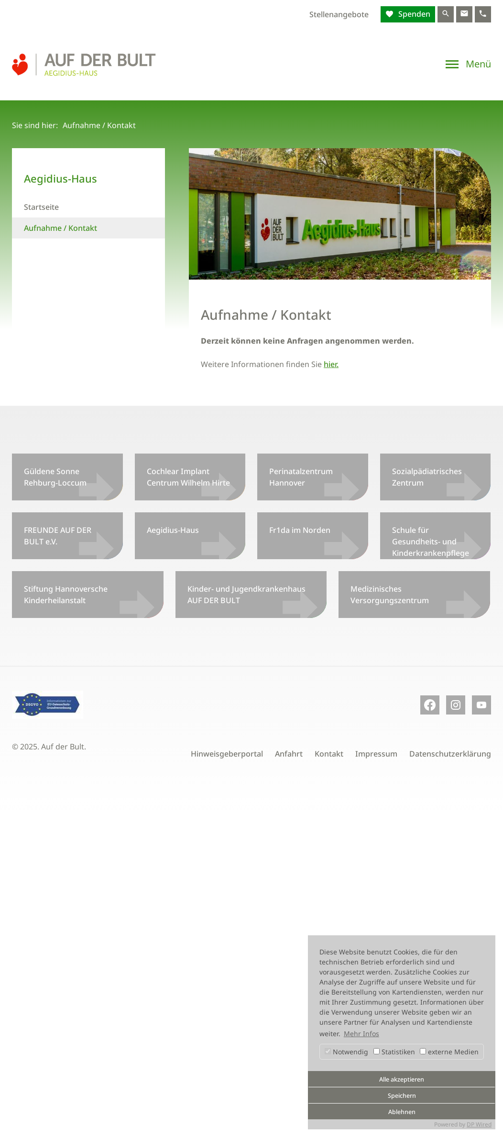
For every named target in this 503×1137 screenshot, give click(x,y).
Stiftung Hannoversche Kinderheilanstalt (66, 595)
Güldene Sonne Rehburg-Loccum (55, 477)
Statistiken (394, 1051)
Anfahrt (289, 753)
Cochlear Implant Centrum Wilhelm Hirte (188, 477)
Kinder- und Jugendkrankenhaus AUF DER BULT (246, 595)
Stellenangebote (339, 14)
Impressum (376, 753)
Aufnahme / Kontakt (60, 228)
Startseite (41, 207)
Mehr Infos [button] (361, 1033)
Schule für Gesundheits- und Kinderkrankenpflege (430, 541)
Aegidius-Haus (173, 530)
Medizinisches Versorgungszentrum (389, 595)
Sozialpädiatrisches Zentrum (427, 477)
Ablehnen (402, 1112)
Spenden (413, 14)
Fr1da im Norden (299, 530)
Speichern (402, 1096)
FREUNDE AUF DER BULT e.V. (57, 536)
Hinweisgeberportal (227, 753)
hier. (331, 364)
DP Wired (479, 1124)
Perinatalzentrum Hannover (301, 477)
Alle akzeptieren (401, 1079)
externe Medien (449, 1051)
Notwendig (346, 1051)
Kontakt (329, 753)
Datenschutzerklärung (450, 753)
